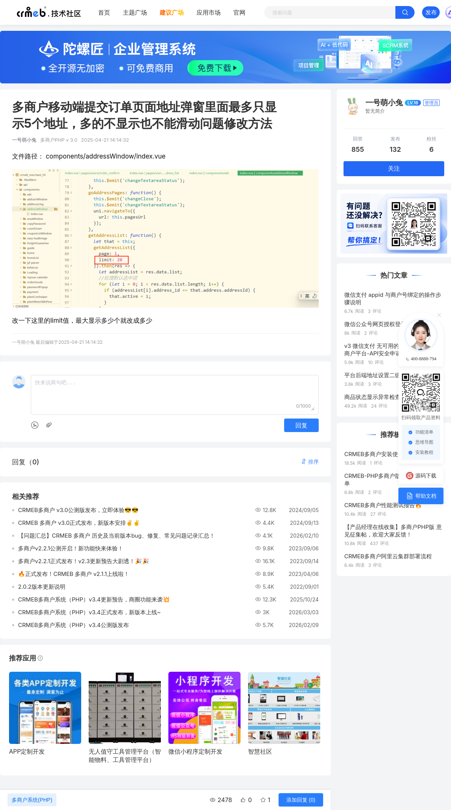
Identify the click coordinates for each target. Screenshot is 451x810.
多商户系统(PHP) (32, 800)
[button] (310, 461)
